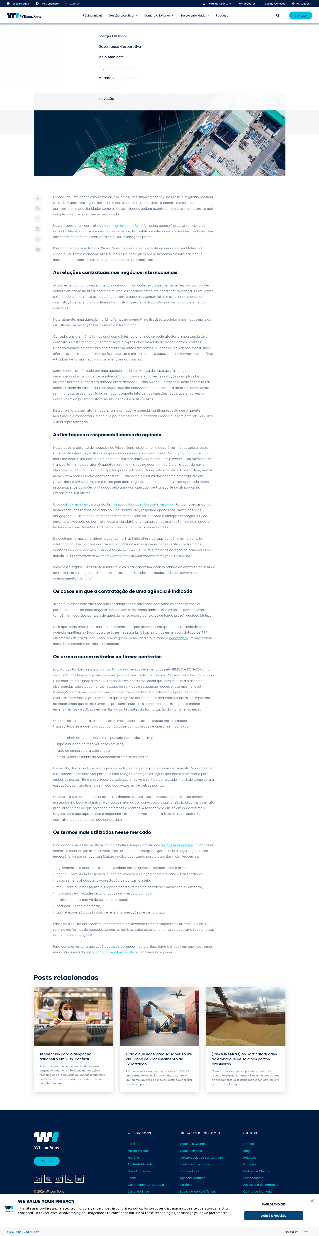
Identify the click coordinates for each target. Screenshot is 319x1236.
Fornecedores (247, 3)
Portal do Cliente (217, 3)
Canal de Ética (138, 1191)
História (133, 1157)
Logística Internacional (196, 1164)
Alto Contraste (47, 3)
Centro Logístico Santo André (201, 1157)
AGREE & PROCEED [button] (273, 1216)
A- (67, 3)
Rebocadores (189, 1171)
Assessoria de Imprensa (260, 1184)
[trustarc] (306, 1231)
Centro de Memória (257, 1191)
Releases (249, 1157)
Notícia (248, 1143)
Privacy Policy (14, 1231)
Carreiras (250, 1164)
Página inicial (92, 15)
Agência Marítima (192, 1178)
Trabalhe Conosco (273, 3)
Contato (301, 15)
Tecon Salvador (191, 1150)
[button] (312, 1201)
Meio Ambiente (139, 1171)
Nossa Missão (138, 1150)
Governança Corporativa (146, 1184)
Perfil (131, 1143)
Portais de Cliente (256, 1171)
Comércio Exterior (157, 15)
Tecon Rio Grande (193, 1143)
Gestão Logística (121, 15)
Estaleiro (186, 1184)
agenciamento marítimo (123, 226)
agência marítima (75, 504)
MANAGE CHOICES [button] (274, 1204)
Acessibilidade (18, 3)
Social (132, 1178)
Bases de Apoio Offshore (198, 1191)
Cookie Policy (31, 1231)
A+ (78, 3)
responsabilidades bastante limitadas (144, 504)
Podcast (222, 15)
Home (38, 31)
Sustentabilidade (192, 15)
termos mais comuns (177, 845)
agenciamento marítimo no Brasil (112, 952)
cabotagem (178, 638)
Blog (51, 31)
